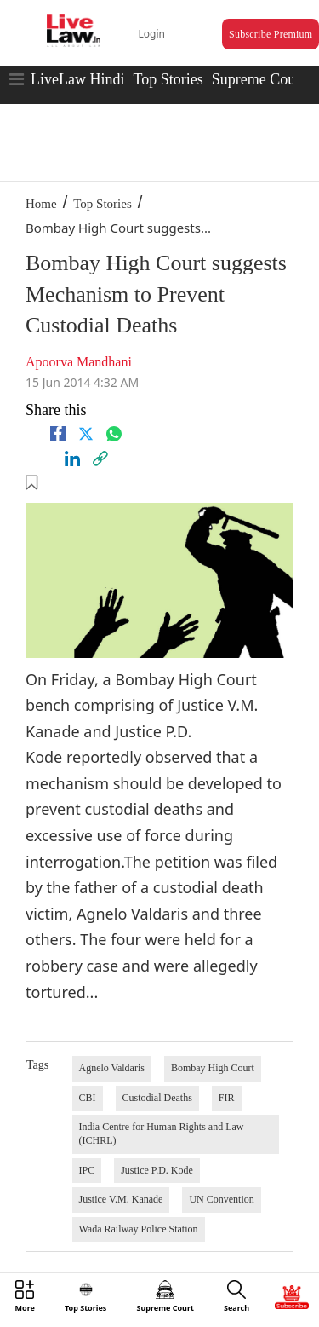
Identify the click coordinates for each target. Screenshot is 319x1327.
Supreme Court (258, 79)
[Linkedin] (72, 458)
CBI (87, 1098)
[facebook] (58, 433)
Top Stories (167, 79)
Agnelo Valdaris (112, 1068)
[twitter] (86, 433)
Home (41, 204)
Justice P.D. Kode (157, 1170)
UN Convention (221, 1199)
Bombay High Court (212, 1068)
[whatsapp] (114, 433)
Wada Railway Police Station (138, 1229)
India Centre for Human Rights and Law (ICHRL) (161, 1133)
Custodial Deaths (157, 1098)
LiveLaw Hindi (77, 79)
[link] (100, 458)
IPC (87, 1170)
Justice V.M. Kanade (121, 1199)
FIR (227, 1098)
